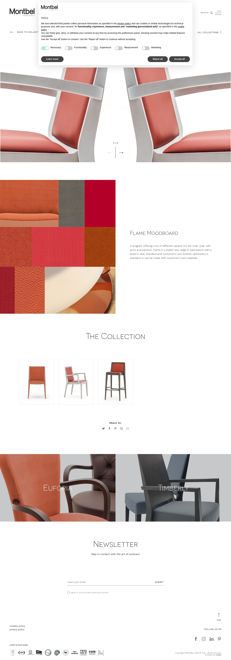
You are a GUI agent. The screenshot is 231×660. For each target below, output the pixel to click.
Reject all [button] (158, 59)
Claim (218, 656)
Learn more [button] (52, 59)
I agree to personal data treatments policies (89, 594)
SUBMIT (159, 583)
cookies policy (17, 627)
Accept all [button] (179, 59)
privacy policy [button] (124, 23)
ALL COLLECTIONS (208, 32)
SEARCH (207, 13)
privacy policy (17, 630)
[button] (109, 152)
